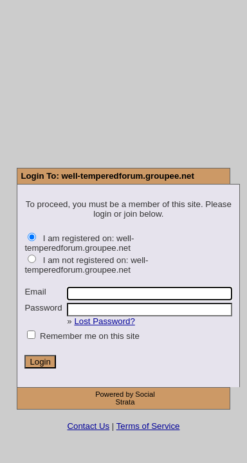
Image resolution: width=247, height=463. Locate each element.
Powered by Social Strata (125, 398)
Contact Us (89, 426)
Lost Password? (104, 321)
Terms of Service (148, 426)
